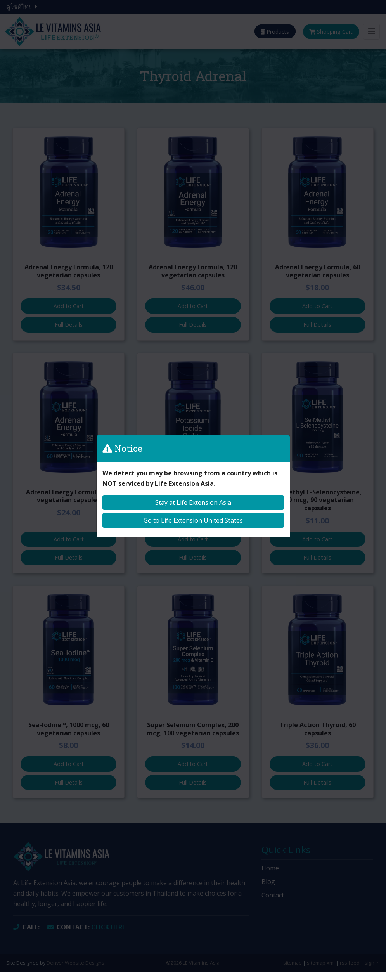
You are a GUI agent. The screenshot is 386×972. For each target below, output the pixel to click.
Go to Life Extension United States (193, 520)
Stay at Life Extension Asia (193, 502)
